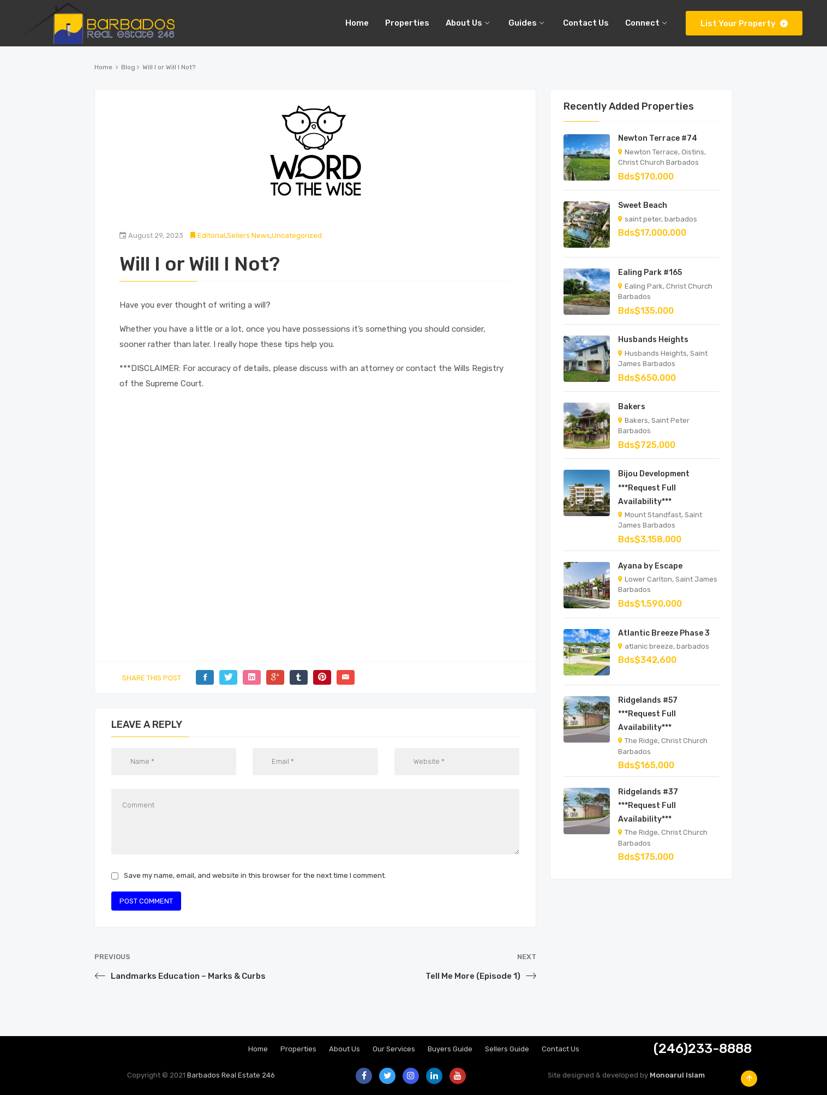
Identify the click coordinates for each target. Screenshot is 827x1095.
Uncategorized (297, 235)
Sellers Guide (507, 1049)
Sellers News (248, 235)
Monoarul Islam (677, 1075)
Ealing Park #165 (650, 272)
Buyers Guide (450, 1049)
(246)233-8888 (703, 1048)
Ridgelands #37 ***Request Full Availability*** (648, 805)
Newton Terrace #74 (657, 138)
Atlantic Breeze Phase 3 (664, 633)
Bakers (631, 406)
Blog (128, 67)
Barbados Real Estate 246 (231, 1075)
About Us (344, 1049)
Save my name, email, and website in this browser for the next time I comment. (255, 875)
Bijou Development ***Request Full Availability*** (654, 487)
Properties (298, 1049)
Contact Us (560, 1049)
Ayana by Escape (650, 566)
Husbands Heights (653, 339)
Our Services (394, 1049)
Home (103, 67)
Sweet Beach (642, 205)
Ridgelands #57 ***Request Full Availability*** (648, 714)
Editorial (211, 235)
